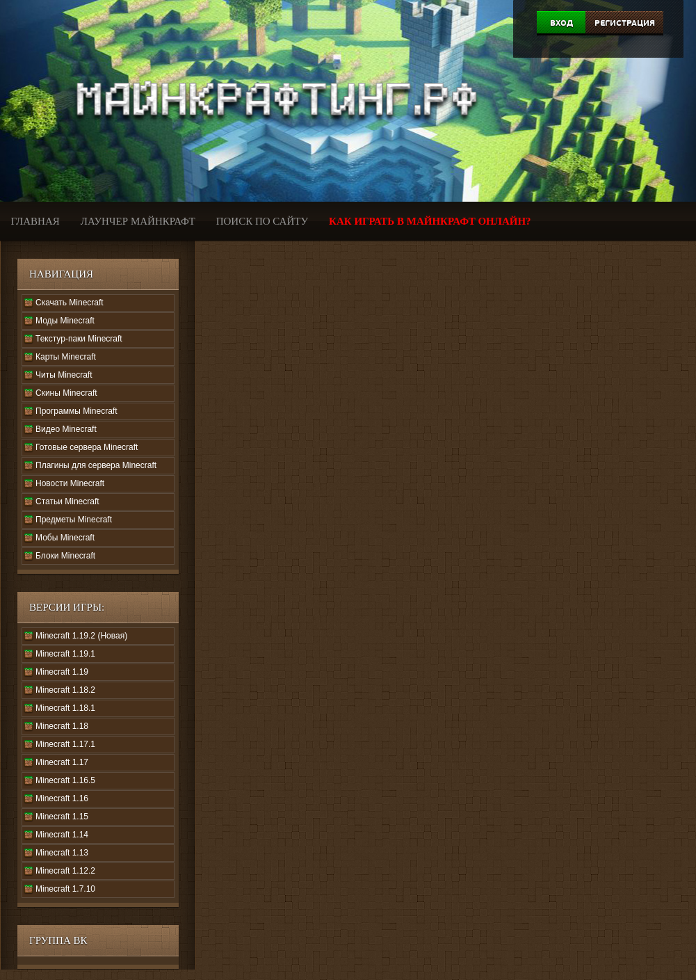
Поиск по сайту (262, 221)
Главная (35, 221)
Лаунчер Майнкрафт (138, 221)
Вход (561, 23)
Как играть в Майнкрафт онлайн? (430, 221)
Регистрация (624, 23)
